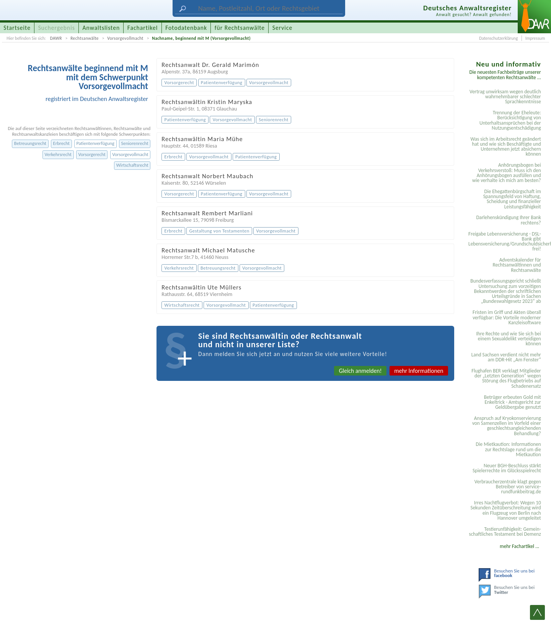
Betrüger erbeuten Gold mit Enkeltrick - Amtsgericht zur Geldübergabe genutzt (512, 402)
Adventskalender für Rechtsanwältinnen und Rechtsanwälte (516, 265)
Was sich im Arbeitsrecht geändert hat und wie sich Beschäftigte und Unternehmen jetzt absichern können (505, 147)
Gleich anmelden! (360, 370)
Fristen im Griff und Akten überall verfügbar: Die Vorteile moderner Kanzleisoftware (507, 317)
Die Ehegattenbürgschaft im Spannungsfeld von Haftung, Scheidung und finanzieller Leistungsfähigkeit (512, 199)
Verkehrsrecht (58, 154)
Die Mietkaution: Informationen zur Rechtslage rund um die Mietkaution (508, 449)
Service (282, 27)
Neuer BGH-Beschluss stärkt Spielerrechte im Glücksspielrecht (507, 468)
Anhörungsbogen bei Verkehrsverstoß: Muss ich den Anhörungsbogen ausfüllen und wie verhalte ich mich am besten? (506, 173)
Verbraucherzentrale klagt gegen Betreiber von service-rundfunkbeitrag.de (507, 486)
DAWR (56, 38)
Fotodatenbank (186, 27)
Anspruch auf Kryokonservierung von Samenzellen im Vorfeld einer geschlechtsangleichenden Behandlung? (506, 426)
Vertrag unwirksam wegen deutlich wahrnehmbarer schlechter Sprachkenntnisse (505, 96)
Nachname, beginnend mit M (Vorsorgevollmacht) (201, 38)
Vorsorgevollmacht (125, 38)
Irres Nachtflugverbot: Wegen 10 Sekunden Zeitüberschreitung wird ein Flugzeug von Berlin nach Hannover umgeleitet (505, 510)
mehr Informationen (418, 370)
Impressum (535, 38)
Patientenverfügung (95, 143)
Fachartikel (142, 27)
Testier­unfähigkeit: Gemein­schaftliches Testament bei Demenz (505, 531)
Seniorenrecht (134, 143)
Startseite (17, 27)
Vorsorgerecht (91, 154)
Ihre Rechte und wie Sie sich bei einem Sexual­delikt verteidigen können (508, 338)
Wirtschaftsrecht (132, 165)
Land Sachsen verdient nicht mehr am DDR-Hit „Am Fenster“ (506, 357)
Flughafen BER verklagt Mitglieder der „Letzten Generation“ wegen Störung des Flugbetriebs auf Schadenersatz (506, 378)
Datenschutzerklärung (498, 38)
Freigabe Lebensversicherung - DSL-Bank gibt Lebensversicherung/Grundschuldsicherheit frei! (505, 241)
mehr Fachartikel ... (519, 546)
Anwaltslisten (101, 27)
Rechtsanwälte (84, 38)
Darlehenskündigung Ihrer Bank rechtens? (508, 220)
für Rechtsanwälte (240, 27)
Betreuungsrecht (30, 143)
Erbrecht (61, 143)
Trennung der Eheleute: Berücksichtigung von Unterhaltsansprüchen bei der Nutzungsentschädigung (510, 120)
